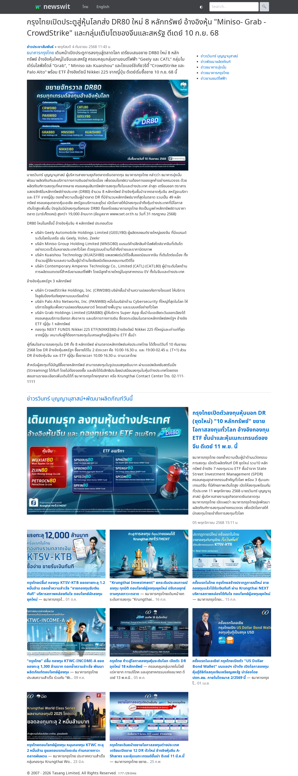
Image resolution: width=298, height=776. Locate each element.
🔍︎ (264, 7)
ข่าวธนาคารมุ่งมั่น (213, 67)
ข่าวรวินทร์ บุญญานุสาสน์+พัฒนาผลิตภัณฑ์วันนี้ (80, 399)
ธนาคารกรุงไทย (40, 53)
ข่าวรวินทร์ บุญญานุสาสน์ (219, 56)
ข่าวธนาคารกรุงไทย (215, 73)
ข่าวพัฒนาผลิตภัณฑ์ (216, 62)
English (102, 7)
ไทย (85, 7)
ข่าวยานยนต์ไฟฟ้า (214, 78)
